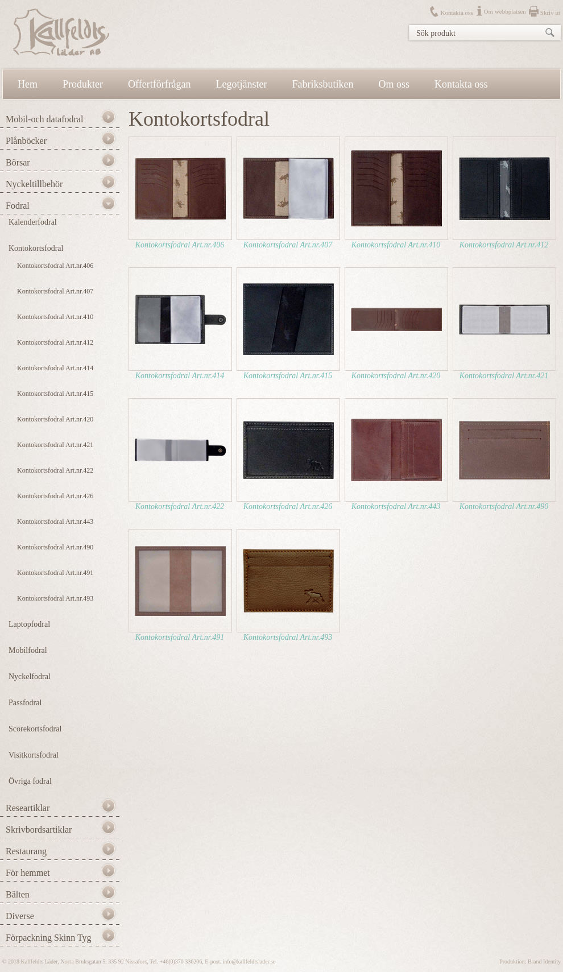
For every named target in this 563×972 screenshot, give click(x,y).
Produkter (83, 84)
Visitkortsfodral (34, 755)
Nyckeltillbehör (34, 184)
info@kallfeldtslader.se (248, 961)
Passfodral (25, 702)
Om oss (394, 84)
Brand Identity (544, 961)
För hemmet (28, 873)
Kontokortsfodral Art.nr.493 (55, 598)
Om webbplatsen (505, 11)
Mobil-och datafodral (44, 119)
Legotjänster (241, 84)
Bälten (18, 894)
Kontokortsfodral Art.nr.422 (55, 470)
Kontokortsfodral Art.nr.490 (55, 547)
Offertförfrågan (159, 84)
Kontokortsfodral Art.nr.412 (55, 342)
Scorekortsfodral (35, 729)
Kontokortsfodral (36, 248)
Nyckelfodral (30, 676)
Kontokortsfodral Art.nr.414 (55, 368)
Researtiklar (27, 808)
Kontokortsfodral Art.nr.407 (55, 291)
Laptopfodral (29, 624)
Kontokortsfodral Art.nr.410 (55, 317)
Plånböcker (26, 141)
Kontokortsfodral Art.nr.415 (55, 394)
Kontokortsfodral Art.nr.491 (55, 573)
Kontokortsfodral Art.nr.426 (55, 496)
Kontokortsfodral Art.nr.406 (55, 266)
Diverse (20, 916)
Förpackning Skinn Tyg (49, 937)
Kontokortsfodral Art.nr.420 (55, 419)
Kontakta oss (456, 12)
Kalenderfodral (33, 222)
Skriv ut (550, 12)
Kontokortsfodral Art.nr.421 (55, 445)
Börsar (18, 162)
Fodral (18, 205)
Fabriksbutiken (323, 84)
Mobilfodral (28, 650)
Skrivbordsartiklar (39, 829)
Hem (28, 84)
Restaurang (26, 851)
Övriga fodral (30, 781)
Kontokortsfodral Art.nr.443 (55, 522)
